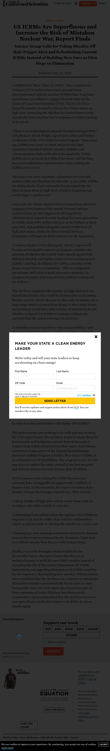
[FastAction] (84, 395)
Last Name (75, 375)
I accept (103, 744)
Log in (17, 396)
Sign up (24, 396)
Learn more (7, 748)
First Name (34, 375)
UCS (76, 407)
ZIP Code (34, 387)
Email (75, 387)
